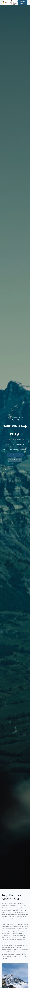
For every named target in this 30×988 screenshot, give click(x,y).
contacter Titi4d (15, 459)
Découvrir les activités (15, 455)
